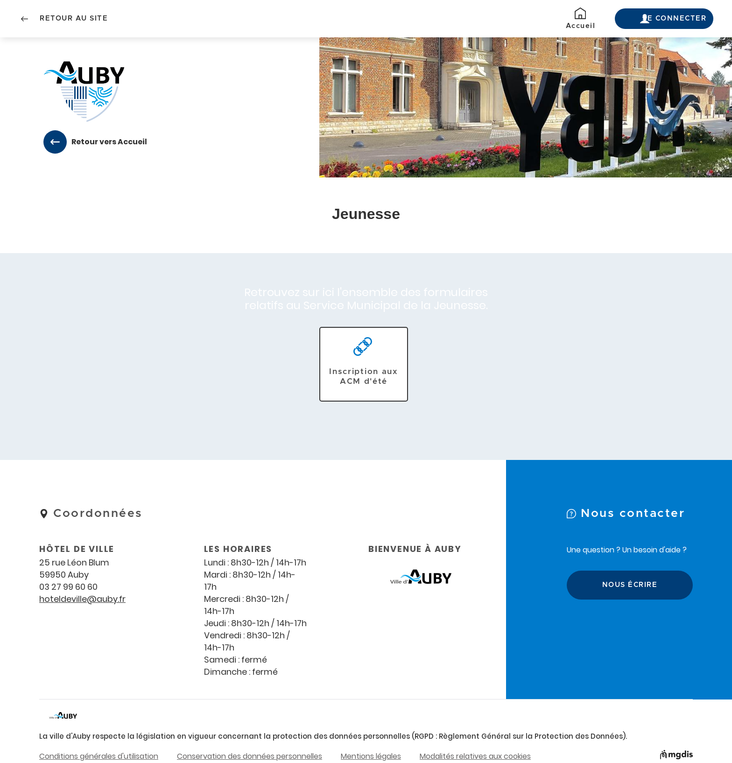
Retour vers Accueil (106, 141)
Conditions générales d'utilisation (98, 755)
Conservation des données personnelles (249, 755)
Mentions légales (371, 755)
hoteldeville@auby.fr (82, 598)
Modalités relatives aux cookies (475, 755)
